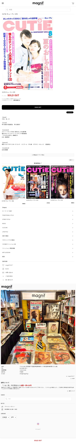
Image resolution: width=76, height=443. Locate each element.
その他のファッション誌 (9, 244)
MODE (4, 223)
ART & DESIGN (6, 252)
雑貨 (3, 256)
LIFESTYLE (5, 231)
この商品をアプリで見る (38, 155)
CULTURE (4, 227)
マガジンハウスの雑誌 (8, 240)
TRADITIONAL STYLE (8, 215)
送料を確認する (16, 100)
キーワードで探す (7, 211)
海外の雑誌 (5, 236)
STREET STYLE (6, 219)
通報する (71, 160)
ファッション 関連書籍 (8, 248)
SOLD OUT (38, 107)
